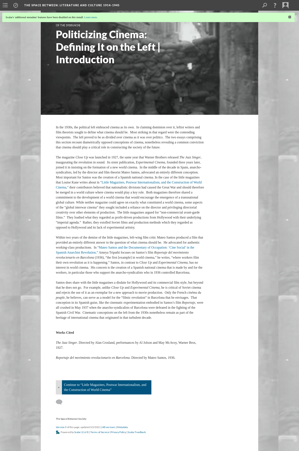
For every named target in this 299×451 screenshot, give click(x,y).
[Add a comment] (61, 402)
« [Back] (59, 387)
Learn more (90, 17)
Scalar (77, 432)
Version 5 (61, 427)
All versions (108, 427)
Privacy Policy (118, 432)
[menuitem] (5, 5)
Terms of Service (99, 432)
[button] (275, 5)
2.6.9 (85, 432)
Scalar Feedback (137, 432)
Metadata (122, 427)
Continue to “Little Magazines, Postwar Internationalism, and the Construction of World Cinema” (105, 387)
